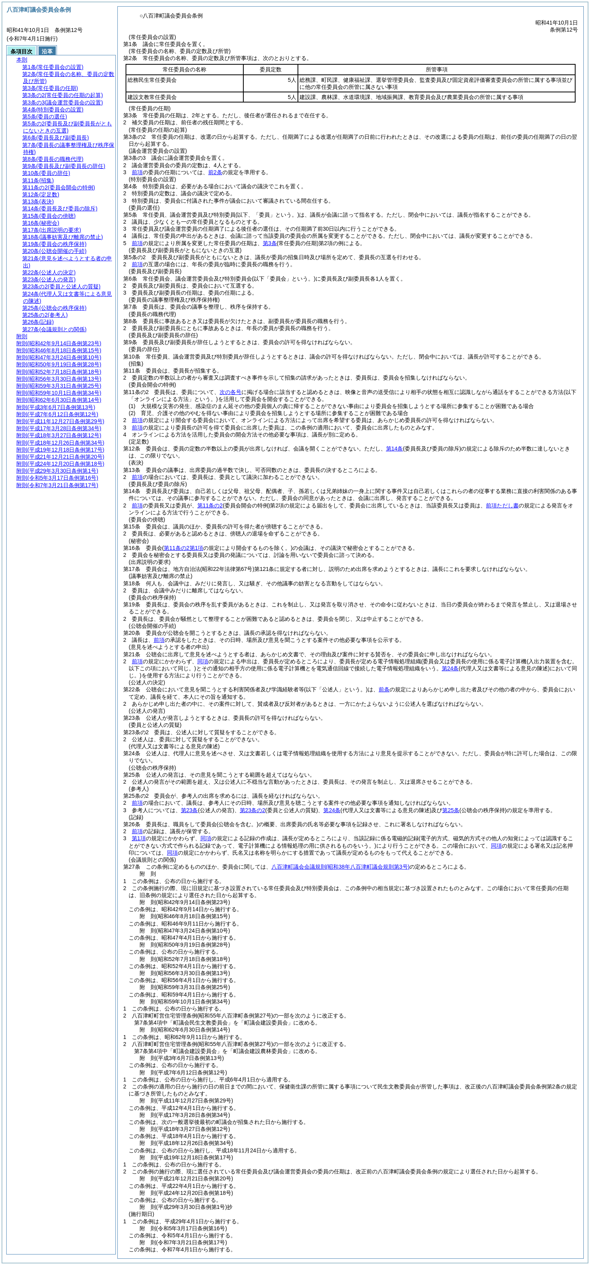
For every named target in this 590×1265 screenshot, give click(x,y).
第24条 (331, 810)
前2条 (215, 172)
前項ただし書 (502, 505)
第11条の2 (210, 505)
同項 (202, 661)
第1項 (139, 838)
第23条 (189, 810)
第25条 (450, 810)
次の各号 (230, 392)
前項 (137, 172)
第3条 (270, 243)
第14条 (394, 448)
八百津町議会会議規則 (340, 867)
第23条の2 (252, 810)
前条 (384, 689)
